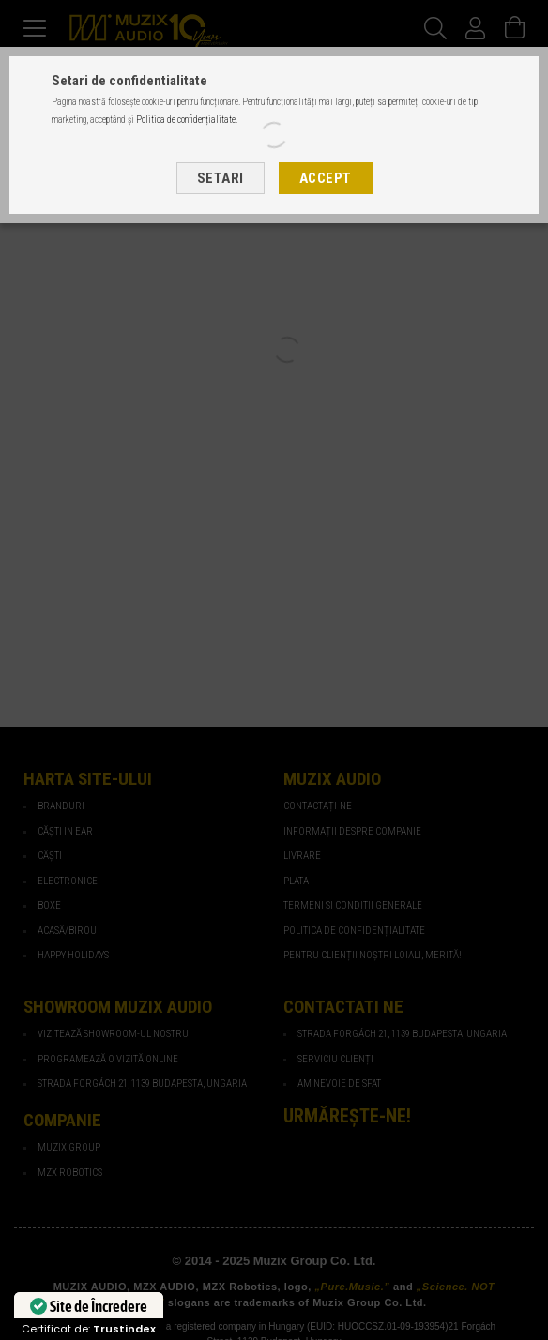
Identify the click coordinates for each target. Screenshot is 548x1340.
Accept (325, 178)
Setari (220, 178)
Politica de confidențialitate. (186, 119)
